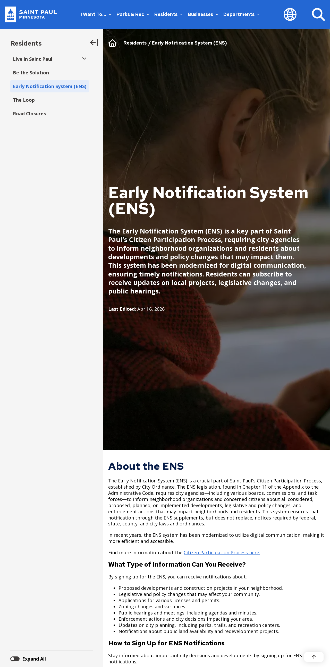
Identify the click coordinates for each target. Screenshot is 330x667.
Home (112, 43)
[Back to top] (314, 657)
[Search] (318, 14)
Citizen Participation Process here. (222, 552)
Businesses (203, 14)
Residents (168, 14)
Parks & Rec (132, 14)
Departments (241, 14)
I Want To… (96, 14)
